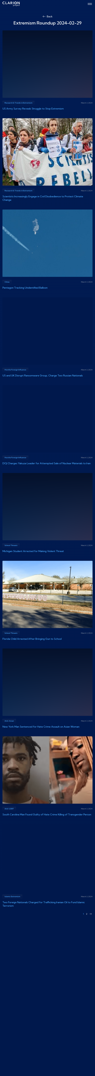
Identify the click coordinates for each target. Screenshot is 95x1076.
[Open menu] (90, 4)
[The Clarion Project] (11, 4)
